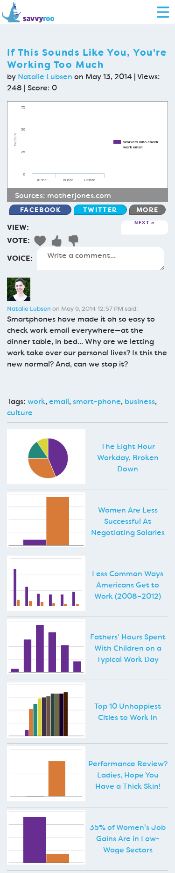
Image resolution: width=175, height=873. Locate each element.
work (36, 401)
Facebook (40, 209)
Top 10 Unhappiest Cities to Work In (127, 711)
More (147, 209)
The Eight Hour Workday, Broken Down (128, 457)
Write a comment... (100, 258)
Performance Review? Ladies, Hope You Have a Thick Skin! (128, 775)
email (59, 401)
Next (141, 223)
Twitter (100, 209)
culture (20, 413)
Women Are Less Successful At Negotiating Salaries (128, 521)
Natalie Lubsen (45, 76)
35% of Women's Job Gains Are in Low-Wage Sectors (128, 838)
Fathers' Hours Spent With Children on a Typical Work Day (128, 648)
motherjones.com (79, 195)
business (140, 401)
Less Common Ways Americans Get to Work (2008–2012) (127, 585)
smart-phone (97, 401)
